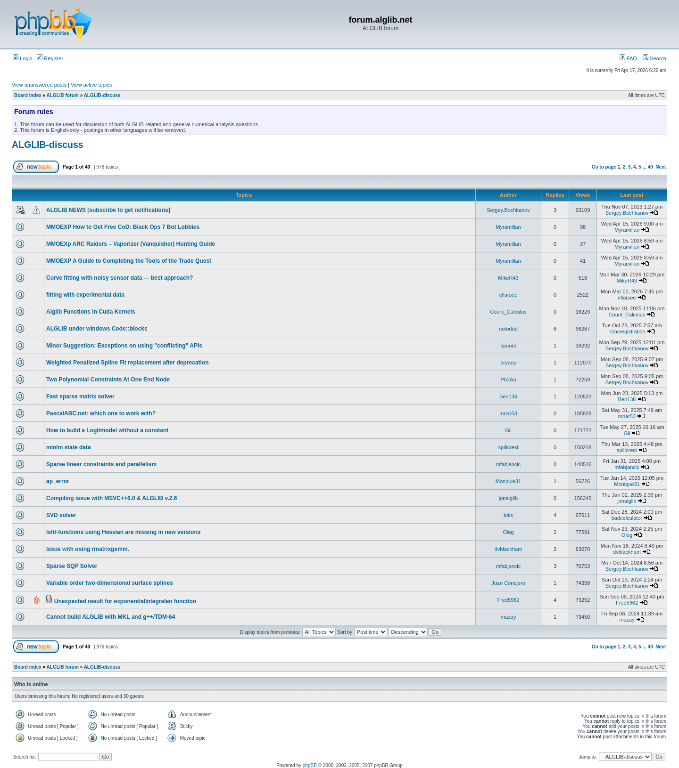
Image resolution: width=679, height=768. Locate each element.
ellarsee (508, 295)
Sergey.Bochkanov (508, 210)
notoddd (508, 328)
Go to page (604, 167)
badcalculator (627, 518)
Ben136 (508, 396)
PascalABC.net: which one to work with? (101, 413)
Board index (27, 95)
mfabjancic (508, 464)
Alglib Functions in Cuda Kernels (90, 311)
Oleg (508, 532)
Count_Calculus (508, 312)
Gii (508, 430)
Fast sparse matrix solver (80, 396)
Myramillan (508, 227)
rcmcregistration (626, 331)
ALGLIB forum (63, 95)
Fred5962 (508, 600)
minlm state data (68, 447)
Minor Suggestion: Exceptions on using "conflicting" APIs (124, 345)
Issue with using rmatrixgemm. (87, 549)
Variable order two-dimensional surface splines (109, 583)
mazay (508, 617)
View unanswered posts (39, 85)
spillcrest (508, 447)
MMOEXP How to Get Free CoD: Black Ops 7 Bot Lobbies (122, 227)
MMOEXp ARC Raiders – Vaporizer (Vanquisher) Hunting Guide (130, 244)
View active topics (91, 85)
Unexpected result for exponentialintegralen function (125, 601)
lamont (508, 345)
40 (650, 167)
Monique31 (508, 481)
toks (508, 515)
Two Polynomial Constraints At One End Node (108, 379)
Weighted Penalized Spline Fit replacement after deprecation (127, 362)
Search (654, 58)
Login (23, 58)
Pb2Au (508, 379)
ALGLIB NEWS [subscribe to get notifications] (108, 210)
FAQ (628, 58)
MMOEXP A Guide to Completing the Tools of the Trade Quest (128, 261)
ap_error (57, 481)
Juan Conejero (508, 583)
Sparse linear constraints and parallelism (101, 464)
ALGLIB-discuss (102, 95)
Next (660, 167)
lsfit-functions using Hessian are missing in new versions (123, 532)
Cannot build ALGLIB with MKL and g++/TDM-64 (110, 617)
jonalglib (508, 498)
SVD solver (61, 515)
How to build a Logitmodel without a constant (107, 430)
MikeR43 (508, 278)
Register (50, 58)
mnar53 (508, 413)
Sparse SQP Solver (72, 566)
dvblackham (508, 549)
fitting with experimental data (85, 294)
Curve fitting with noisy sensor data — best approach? (119, 278)
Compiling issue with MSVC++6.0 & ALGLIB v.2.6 (111, 498)
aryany (508, 362)
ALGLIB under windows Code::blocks (97, 328)
